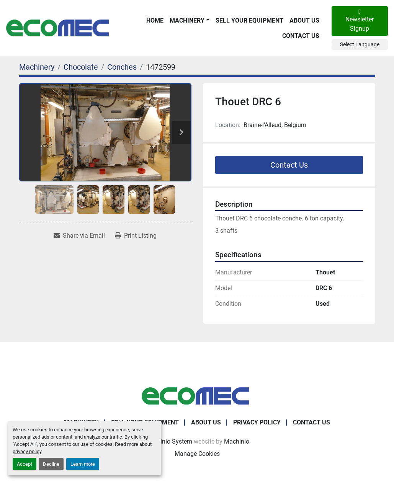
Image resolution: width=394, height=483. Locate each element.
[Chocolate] (81, 67)
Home (154, 20)
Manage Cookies (197, 453)
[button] (189, 20)
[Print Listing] (136, 235)
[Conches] (122, 67)
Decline (51, 464)
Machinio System (168, 441)
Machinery (187, 20)
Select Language (359, 44)
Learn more (82, 464)
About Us (304, 20)
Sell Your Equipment (249, 20)
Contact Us (300, 35)
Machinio (236, 441)
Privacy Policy (257, 422)
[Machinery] (36, 67)
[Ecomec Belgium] (197, 395)
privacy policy (27, 451)
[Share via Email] (79, 235)
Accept (24, 464)
